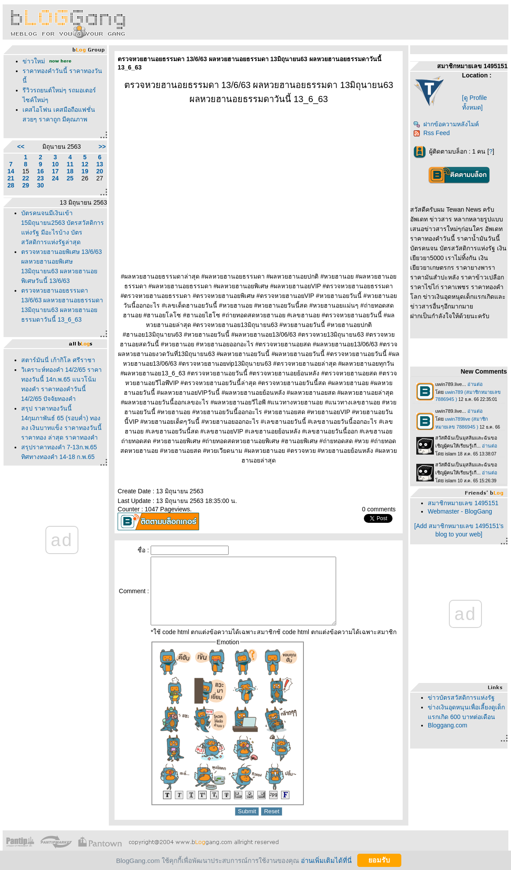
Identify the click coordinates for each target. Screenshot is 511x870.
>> (102, 146)
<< (20, 146)
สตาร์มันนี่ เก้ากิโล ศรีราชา (58, 359)
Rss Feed (431, 132)
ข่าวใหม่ (33, 61)
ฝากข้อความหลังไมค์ (446, 124)
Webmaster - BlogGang (460, 511)
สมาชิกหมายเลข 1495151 (463, 503)
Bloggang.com (447, 725)
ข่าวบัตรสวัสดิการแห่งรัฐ (461, 697)
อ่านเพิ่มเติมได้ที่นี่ (326, 860)
